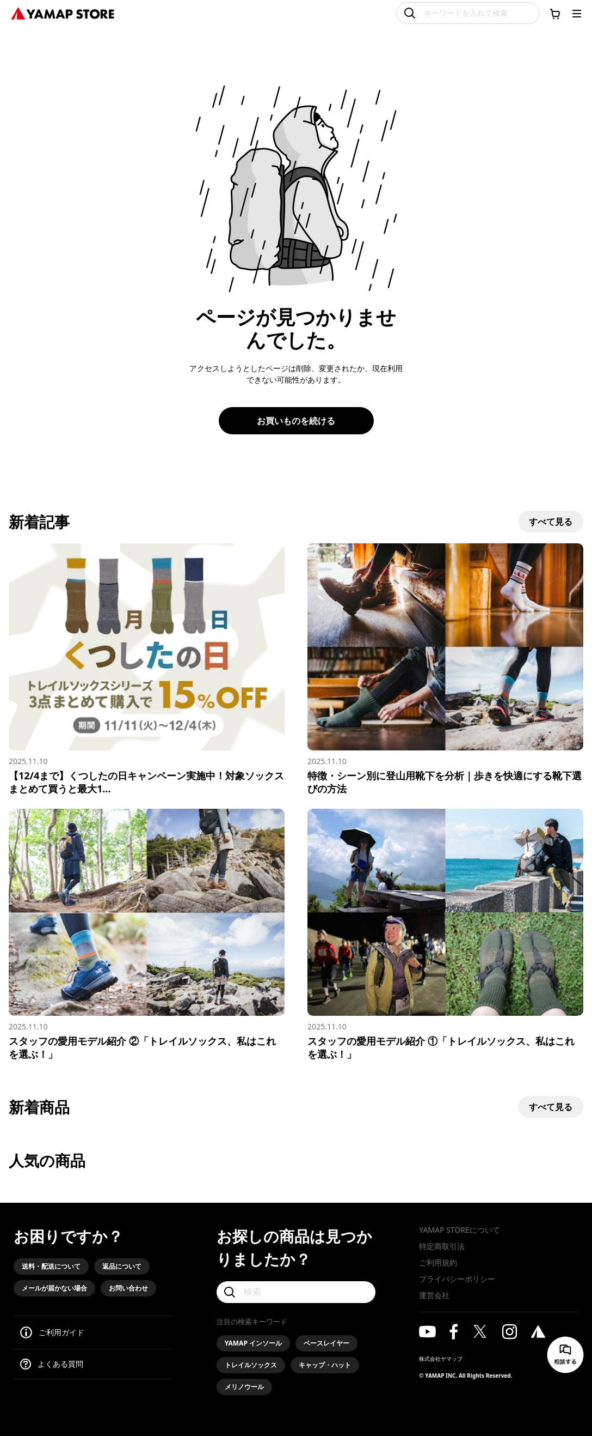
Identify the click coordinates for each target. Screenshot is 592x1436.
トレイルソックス (251, 1365)
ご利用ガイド (61, 1332)
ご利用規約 (438, 1262)
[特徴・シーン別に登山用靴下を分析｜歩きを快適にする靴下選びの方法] (445, 669)
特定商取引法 (442, 1246)
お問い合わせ (128, 1288)
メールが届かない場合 (54, 1288)
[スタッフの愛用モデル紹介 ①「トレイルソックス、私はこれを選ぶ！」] (445, 935)
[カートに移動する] (555, 13)
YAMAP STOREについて (459, 1230)
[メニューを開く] (576, 13)
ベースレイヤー (326, 1343)
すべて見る (550, 522)
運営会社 (434, 1295)
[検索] (296, 1292)
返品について (121, 1266)
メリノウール (244, 1386)
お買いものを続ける (296, 421)
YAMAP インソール (253, 1343)
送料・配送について (51, 1266)
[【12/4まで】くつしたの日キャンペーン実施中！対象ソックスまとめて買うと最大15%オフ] (147, 669)
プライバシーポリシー (457, 1279)
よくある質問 (60, 1364)
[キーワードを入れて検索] (468, 13)
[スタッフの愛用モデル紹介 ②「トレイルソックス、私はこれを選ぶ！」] (147, 935)
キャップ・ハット (325, 1365)
